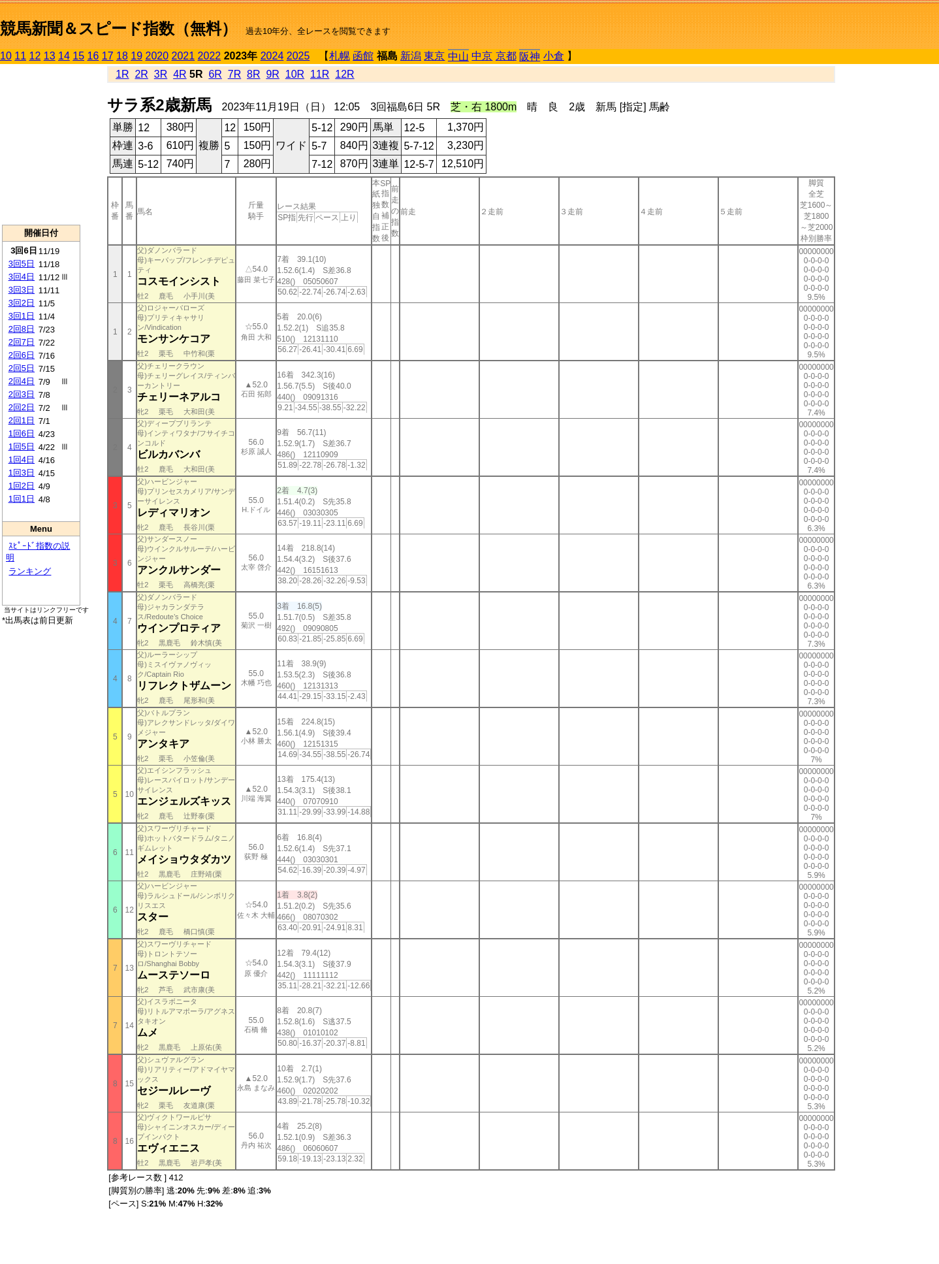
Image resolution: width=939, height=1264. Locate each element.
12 (35, 55)
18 (122, 55)
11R (319, 74)
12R (344, 74)
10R (294, 74)
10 (6, 55)
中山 (458, 56)
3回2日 (21, 303)
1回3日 (21, 473)
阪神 (529, 56)
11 (20, 55)
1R (122, 74)
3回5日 (21, 263)
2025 (298, 55)
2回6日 (21, 355)
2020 (157, 55)
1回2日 (21, 486)
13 (50, 55)
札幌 (339, 55)
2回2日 (21, 407)
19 (136, 55)
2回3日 (21, 394)
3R (160, 74)
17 (108, 55)
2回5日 (21, 368)
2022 (209, 55)
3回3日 (21, 290)
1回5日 (21, 446)
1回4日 (21, 459)
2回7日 (21, 342)
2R (141, 74)
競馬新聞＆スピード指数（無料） (118, 28)
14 (64, 55)
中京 (481, 55)
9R (272, 74)
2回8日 (21, 329)
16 (93, 55)
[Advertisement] (41, 144)
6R (214, 74)
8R (253, 74)
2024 (272, 55)
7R (234, 74)
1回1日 (21, 499)
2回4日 (21, 381)
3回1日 (21, 316)
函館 (363, 55)
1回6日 (21, 433)
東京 (434, 55)
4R (179, 74)
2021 (183, 55)
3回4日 (21, 277)
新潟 (410, 55)
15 (78, 55)
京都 (506, 55)
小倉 (553, 55)
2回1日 (21, 420)
